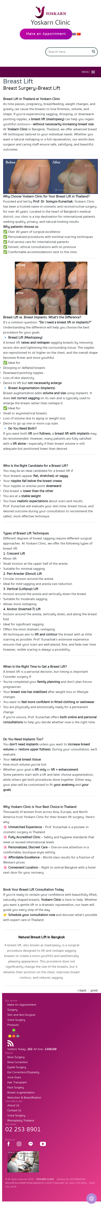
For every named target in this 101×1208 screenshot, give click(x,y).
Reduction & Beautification (24, 1097)
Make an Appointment (46, 34)
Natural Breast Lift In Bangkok (41, 937)
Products (13, 1025)
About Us (13, 1105)
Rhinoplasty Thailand (20, 1120)
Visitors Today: (31, 1049)
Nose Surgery (16, 1057)
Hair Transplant (17, 1082)
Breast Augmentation (21, 1092)
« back (81, 990)
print (94, 990)
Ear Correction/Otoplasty (23, 1072)
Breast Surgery (19, 88)
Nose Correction (17, 1062)
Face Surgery (15, 1087)
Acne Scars (14, 1077)
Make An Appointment (21, 1004)
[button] (85, 72)
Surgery (12, 1010)
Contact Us (14, 1110)
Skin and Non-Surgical (21, 1015)
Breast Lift (49, 88)
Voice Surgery (16, 1020)
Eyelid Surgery (16, 1067)
